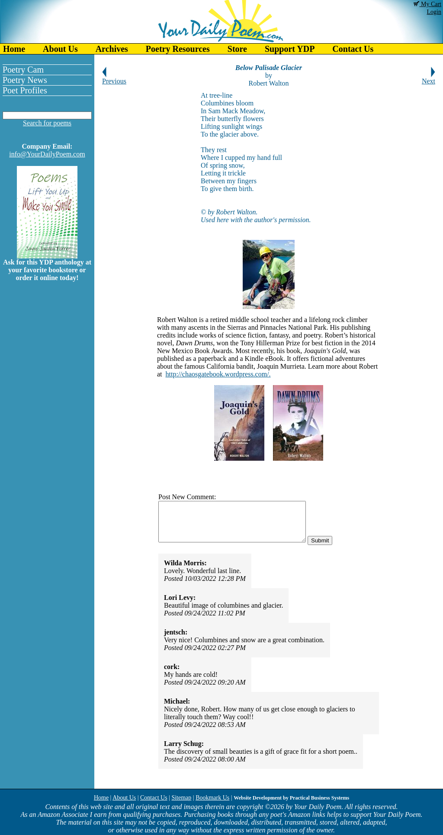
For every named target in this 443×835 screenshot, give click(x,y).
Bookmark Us (212, 797)
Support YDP (290, 49)
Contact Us (352, 49)
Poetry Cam (23, 69)
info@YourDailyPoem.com (47, 154)
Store (237, 49)
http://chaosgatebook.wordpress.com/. (218, 374)
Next (428, 78)
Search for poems (47, 123)
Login (434, 12)
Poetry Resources (178, 49)
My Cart (427, 4)
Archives (112, 49)
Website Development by (291, 798)
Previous (114, 78)
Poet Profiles (25, 90)
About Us (60, 49)
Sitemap (181, 797)
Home (14, 49)
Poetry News (25, 80)
